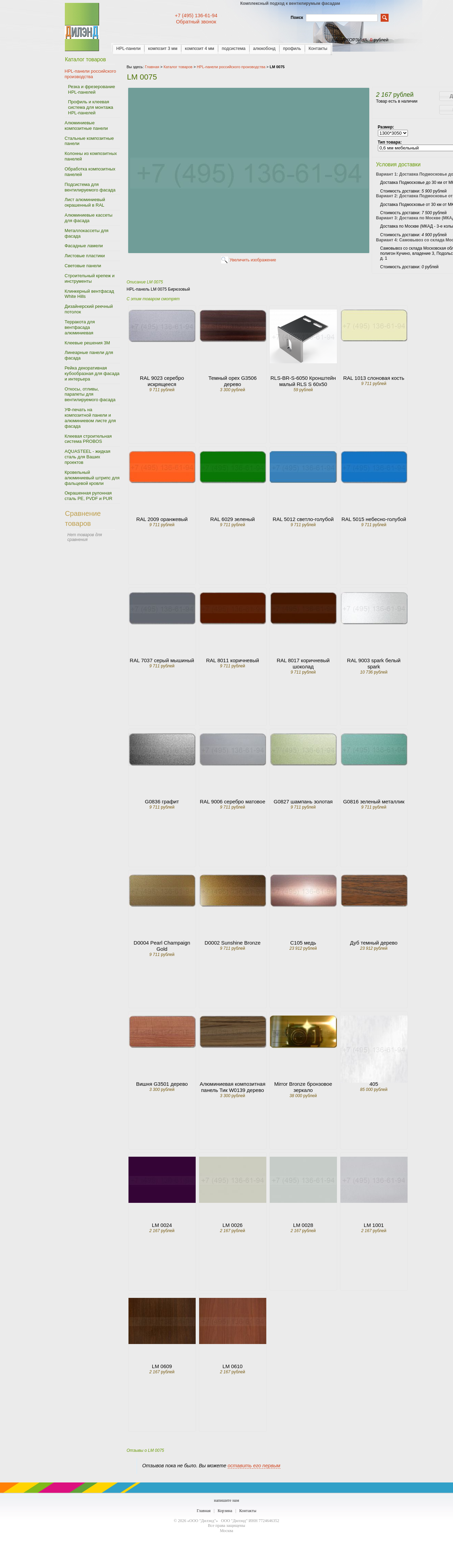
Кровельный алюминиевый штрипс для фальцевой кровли (92, 478)
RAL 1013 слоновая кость (373, 378)
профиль (292, 48)
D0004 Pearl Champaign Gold (162, 946)
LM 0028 (303, 1225)
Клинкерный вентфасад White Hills (89, 294)
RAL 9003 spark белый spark (373, 663)
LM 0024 (162, 1225)
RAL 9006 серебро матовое (232, 801)
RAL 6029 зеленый (232, 519)
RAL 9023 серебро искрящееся (162, 381)
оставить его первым (254, 1465)
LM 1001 (374, 1225)
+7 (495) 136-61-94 (196, 15)
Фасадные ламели (84, 245)
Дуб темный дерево (374, 943)
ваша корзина (349, 39)
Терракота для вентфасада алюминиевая (80, 327)
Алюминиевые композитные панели (86, 125)
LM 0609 (162, 1366)
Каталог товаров (178, 67)
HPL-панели (128, 48)
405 (373, 1084)
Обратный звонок (196, 21)
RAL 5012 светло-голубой (302, 519)
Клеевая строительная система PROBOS (88, 439)
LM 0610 (233, 1366)
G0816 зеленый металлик (373, 801)
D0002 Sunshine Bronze (233, 943)
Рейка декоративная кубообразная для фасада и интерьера (92, 373)
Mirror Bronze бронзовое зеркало (303, 1087)
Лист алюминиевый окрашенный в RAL (85, 202)
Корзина (225, 1510)
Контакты (318, 48)
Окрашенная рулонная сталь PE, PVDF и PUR (89, 495)
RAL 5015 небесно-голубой (373, 519)
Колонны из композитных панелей (91, 156)
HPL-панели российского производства (90, 74)
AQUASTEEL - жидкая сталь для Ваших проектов (88, 457)
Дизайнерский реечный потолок (89, 309)
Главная (203, 1510)
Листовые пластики (85, 255)
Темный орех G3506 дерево (232, 381)
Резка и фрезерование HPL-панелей (91, 89)
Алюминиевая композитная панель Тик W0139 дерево (233, 1087)
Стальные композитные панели (89, 141)
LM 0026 (233, 1225)
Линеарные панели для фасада (89, 355)
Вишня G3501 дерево (162, 1084)
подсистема (234, 48)
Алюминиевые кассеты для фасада (89, 217)
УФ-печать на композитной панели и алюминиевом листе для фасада (90, 418)
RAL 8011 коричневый (232, 660)
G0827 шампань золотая (303, 801)
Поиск (297, 17)
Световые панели (83, 265)
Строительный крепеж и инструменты (90, 278)
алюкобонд (264, 48)
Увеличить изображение (253, 260)
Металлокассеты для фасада (87, 233)
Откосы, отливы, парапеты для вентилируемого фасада (90, 394)
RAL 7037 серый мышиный (162, 660)
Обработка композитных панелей (90, 171)
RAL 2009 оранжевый (161, 519)
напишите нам (226, 1500)
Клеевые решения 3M (87, 342)
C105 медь (303, 943)
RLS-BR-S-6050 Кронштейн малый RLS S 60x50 (303, 381)
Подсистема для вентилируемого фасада (90, 187)
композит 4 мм (199, 48)
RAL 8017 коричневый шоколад (303, 663)
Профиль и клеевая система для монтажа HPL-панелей (90, 107)
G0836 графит (162, 801)
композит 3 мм (162, 48)
